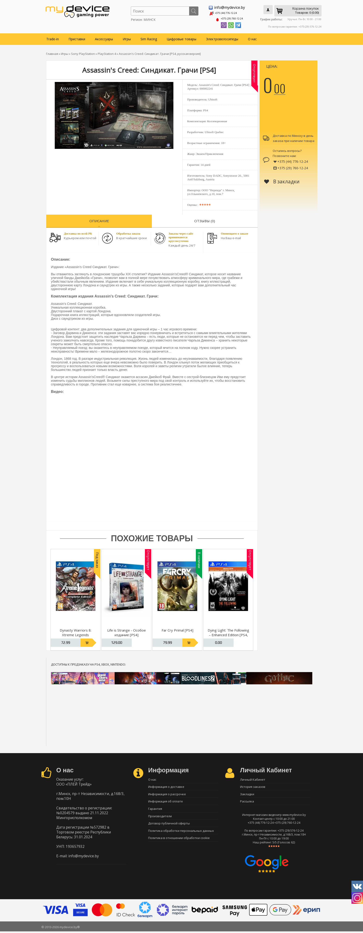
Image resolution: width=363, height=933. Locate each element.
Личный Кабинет (252, 778)
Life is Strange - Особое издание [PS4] (126, 631)
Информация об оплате (165, 802)
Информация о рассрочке (167, 794)
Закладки (247, 794)
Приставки (77, 37)
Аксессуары (104, 37)
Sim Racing (149, 37)
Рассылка (247, 802)
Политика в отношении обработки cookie (179, 843)
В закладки (282, 180)
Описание (99, 219)
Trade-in (52, 37)
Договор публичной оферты (169, 827)
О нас (252, 37)
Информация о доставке (166, 786)
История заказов (252, 786)
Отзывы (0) (204, 219)
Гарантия (155, 810)
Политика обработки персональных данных (181, 835)
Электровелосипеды (222, 37)
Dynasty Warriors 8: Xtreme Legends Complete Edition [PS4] (75, 633)
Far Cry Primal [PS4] (177, 628)
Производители (160, 819)
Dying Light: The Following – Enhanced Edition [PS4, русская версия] (228, 633)
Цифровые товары (181, 37)
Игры (127, 37)
